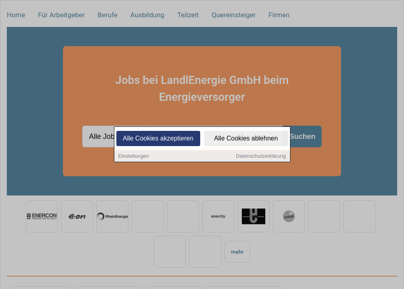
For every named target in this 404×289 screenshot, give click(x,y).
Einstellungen (133, 157)
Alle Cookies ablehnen (246, 139)
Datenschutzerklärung (261, 157)
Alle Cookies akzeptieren (158, 139)
